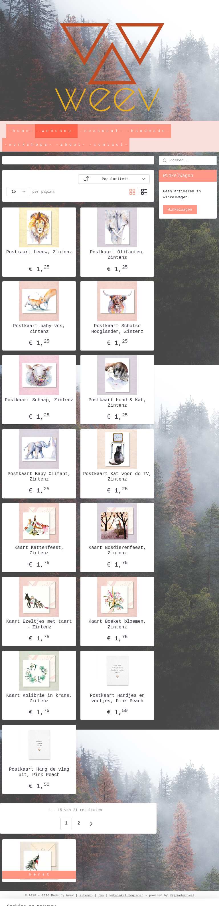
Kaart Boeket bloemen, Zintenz (117, 624)
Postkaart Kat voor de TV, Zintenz (117, 476)
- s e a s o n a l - (101, 131)
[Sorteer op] (113, 179)
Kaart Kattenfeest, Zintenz (39, 550)
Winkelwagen (180, 209)
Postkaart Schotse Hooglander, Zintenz (117, 328)
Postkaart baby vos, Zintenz (39, 328)
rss (101, 895)
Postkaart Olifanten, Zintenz (117, 255)
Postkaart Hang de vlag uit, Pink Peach (39, 772)
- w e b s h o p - (56, 131)
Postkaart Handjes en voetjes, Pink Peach (117, 698)
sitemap (85, 895)
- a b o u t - (70, 144)
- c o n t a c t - (108, 144)
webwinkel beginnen (126, 895)
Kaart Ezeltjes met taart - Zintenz (39, 624)
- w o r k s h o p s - (28, 144)
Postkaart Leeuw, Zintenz (39, 252)
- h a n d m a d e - (148, 131)
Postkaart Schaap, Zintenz (39, 400)
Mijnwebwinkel (182, 895)
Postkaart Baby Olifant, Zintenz (39, 476)
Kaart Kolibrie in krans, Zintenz (39, 698)
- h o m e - (20, 131)
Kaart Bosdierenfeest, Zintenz (117, 550)
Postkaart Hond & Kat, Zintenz (117, 403)
